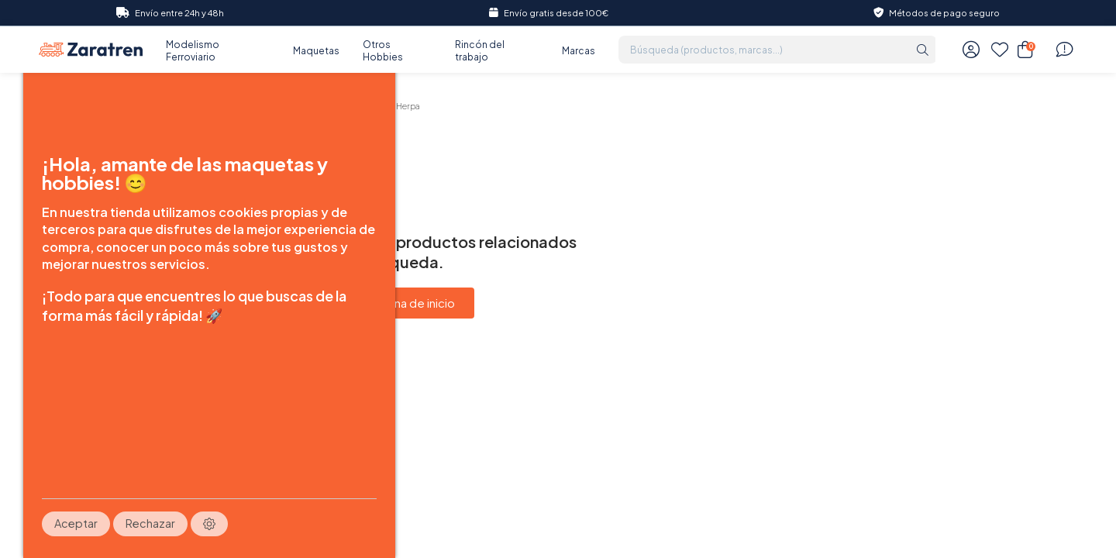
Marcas (578, 51)
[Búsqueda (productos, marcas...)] (763, 50)
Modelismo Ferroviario (192, 51)
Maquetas (316, 51)
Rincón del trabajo (480, 51)
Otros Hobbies (383, 51)
